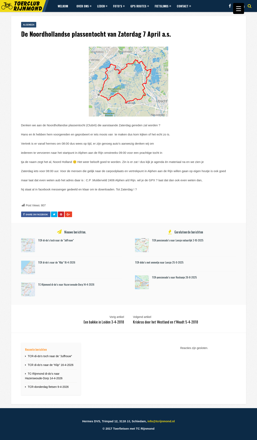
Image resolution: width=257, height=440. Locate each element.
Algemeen (28, 25)
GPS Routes (139, 6)
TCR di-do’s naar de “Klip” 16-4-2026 (56, 262)
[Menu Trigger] (238, 8)
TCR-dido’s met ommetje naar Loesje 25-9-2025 (159, 262)
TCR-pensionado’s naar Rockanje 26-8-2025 (174, 277)
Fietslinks (163, 6)
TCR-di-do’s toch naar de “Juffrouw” (56, 240)
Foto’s (119, 6)
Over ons (83, 6)
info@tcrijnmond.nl (161, 421)
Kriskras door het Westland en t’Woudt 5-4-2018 (165, 321)
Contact (184, 6)
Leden (102, 6)
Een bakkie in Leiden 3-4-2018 (104, 321)
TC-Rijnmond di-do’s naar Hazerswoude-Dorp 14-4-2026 (66, 284)
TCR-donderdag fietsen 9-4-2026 (48, 386)
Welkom (63, 6)
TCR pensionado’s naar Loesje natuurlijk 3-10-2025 (177, 240)
